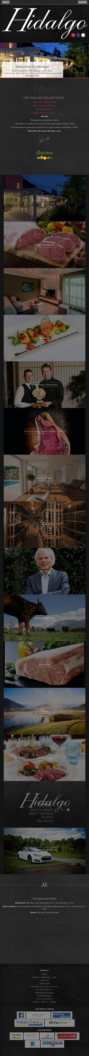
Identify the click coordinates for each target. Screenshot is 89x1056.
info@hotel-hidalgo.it (44, 996)
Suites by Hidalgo (45, 109)
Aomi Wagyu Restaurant (46, 106)
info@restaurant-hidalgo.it (44, 993)
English (82, 2)
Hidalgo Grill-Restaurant (45, 102)
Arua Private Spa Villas (46, 113)
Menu (6, 2)
